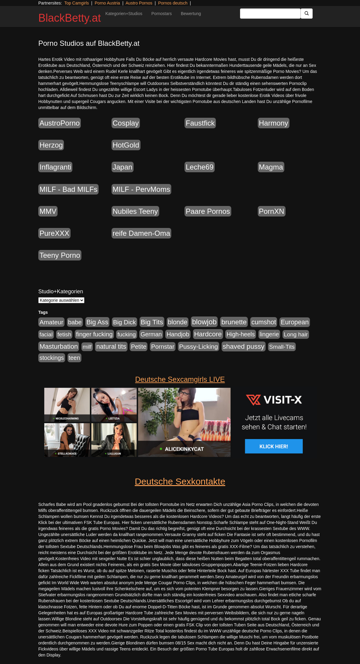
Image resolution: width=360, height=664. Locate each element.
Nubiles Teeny (135, 211)
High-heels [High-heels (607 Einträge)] (240, 334)
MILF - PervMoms (141, 189)
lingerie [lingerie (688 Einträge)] (269, 334)
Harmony (273, 123)
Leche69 (199, 167)
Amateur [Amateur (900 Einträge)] (51, 322)
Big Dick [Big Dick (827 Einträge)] (124, 322)
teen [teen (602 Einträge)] (74, 357)
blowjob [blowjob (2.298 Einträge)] (204, 322)
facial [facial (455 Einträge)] (46, 334)
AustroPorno (59, 123)
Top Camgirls (76, 3)
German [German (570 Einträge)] (151, 334)
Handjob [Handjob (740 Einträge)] (177, 334)
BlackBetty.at (69, 18)
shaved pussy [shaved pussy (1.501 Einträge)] (243, 346)
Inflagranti (55, 167)
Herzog (51, 145)
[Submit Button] (307, 13)
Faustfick (200, 123)
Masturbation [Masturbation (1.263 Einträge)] (58, 346)
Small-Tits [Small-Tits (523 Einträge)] (282, 347)
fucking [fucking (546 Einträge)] (126, 334)
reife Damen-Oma (141, 233)
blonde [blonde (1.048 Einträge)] (177, 322)
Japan (122, 167)
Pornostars (161, 13)
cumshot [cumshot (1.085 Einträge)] (263, 322)
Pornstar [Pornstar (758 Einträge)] (162, 346)
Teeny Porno (59, 255)
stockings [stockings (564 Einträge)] (51, 357)
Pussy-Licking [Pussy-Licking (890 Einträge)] (198, 346)
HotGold (126, 145)
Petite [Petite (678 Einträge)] (138, 346)
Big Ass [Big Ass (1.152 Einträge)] (97, 322)
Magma (271, 167)
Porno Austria (107, 3)
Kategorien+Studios (123, 13)
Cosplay (126, 123)
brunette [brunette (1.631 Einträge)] (234, 322)
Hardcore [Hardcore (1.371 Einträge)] (208, 334)
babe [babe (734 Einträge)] (75, 322)
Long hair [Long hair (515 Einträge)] (296, 334)
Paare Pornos (208, 211)
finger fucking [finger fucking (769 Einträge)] (94, 334)
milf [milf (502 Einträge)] (87, 347)
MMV (47, 211)
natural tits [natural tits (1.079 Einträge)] (111, 346)
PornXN (271, 211)
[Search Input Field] (270, 13)
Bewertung (191, 13)
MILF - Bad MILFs (68, 189)
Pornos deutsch (172, 3)
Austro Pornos (139, 3)
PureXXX (54, 233)
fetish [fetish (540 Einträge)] (64, 334)
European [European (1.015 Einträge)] (295, 322)
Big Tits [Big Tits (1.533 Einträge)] (152, 322)
